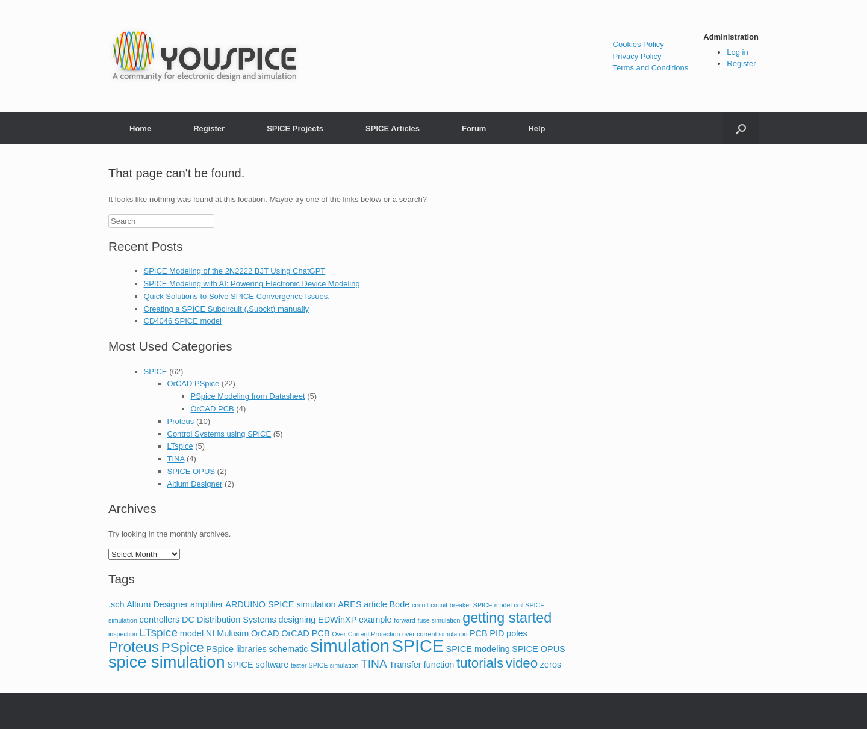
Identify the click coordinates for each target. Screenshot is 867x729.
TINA (176, 458)
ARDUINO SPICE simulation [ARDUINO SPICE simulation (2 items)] (280, 604)
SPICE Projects (295, 128)
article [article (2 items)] (375, 604)
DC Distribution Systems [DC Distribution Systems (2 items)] (229, 619)
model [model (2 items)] (192, 633)
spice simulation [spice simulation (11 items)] (166, 662)
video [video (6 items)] (522, 663)
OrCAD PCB (212, 408)
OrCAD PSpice (193, 383)
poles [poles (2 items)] (516, 633)
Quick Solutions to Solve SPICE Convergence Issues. (237, 296)
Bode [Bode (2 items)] (399, 604)
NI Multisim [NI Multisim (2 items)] (227, 633)
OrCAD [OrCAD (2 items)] (265, 633)
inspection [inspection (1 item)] (122, 634)
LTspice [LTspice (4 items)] (159, 632)
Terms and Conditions (651, 67)
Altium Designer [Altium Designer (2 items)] (157, 604)
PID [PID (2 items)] (496, 633)
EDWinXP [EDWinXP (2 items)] (337, 619)
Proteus (180, 421)
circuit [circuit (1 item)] (420, 605)
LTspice (180, 446)
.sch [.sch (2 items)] (116, 604)
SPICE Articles (392, 128)
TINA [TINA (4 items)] (374, 663)
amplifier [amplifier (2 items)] (206, 604)
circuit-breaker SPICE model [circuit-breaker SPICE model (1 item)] (470, 605)
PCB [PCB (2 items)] (479, 633)
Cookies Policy (638, 44)
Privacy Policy (637, 56)
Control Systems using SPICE (219, 433)
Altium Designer (195, 483)
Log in (737, 52)
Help (536, 128)
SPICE (155, 371)
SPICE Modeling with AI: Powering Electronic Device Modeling (252, 283)
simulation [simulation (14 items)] (350, 646)
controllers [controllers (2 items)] (160, 619)
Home (140, 128)
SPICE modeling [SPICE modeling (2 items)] (478, 649)
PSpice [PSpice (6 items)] (182, 647)
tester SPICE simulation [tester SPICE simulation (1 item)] (325, 665)
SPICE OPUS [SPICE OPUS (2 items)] (538, 649)
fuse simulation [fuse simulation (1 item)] (438, 620)
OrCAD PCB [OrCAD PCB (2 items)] (305, 633)
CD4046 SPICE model (183, 320)
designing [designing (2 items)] (296, 619)
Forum (474, 128)
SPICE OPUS (191, 471)
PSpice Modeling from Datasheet (248, 396)
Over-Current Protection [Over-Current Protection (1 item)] (366, 634)
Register (741, 63)
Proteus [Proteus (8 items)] (133, 647)
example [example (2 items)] (375, 619)
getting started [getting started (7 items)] (507, 618)
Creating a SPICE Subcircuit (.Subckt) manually (226, 308)
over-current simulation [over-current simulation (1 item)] (434, 634)
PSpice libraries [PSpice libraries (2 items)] (236, 649)
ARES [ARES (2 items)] (349, 604)
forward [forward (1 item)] (404, 620)
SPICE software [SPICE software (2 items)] (257, 664)
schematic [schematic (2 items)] (288, 649)
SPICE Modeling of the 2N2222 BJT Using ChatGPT (235, 270)
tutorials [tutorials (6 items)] (479, 663)
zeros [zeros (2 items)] (550, 664)
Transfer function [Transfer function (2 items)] (421, 664)
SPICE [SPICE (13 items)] (418, 646)
